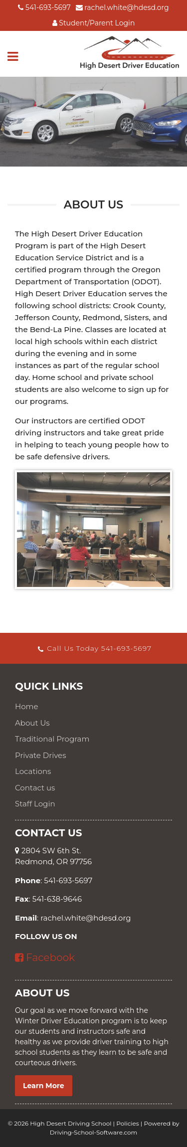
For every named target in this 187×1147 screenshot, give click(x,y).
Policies (127, 1123)
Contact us (35, 787)
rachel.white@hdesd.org (122, 7)
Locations (33, 771)
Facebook (45, 957)
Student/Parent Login (93, 22)
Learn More (43, 1085)
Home (26, 706)
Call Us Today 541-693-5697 (94, 648)
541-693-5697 (44, 7)
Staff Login (35, 803)
